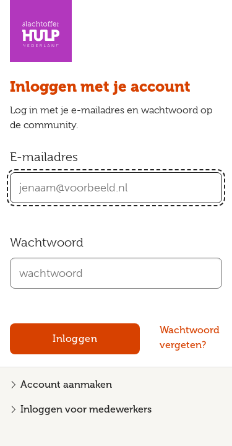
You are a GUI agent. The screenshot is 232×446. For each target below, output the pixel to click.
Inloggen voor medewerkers (86, 409)
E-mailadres (44, 157)
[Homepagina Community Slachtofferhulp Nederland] (41, 31)
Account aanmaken (66, 384)
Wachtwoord (47, 242)
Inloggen (75, 338)
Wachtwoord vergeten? (190, 337)
